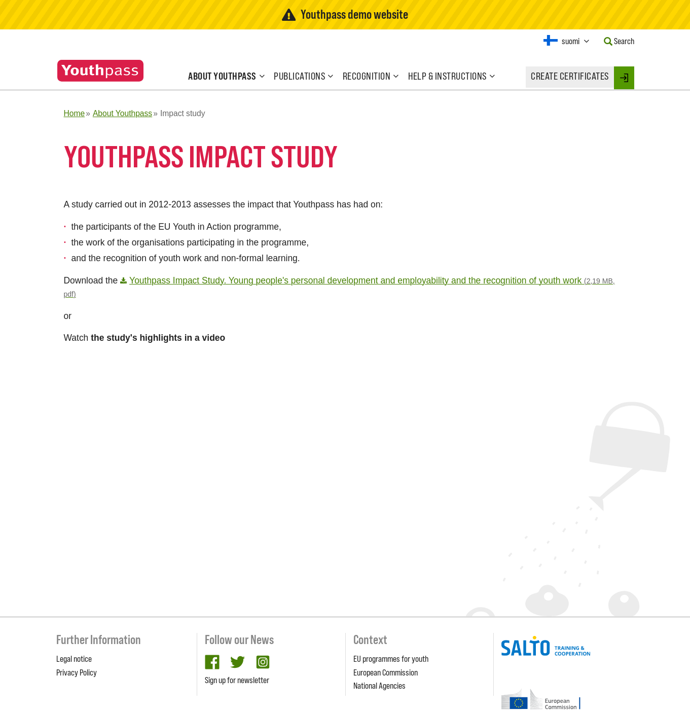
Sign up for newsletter (237, 680)
